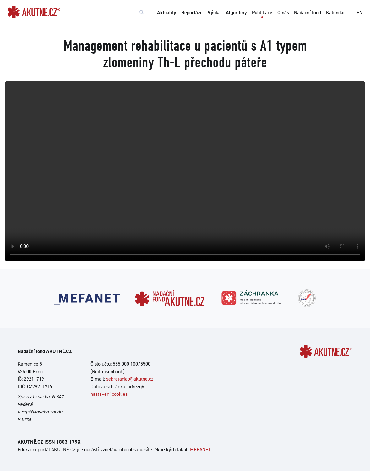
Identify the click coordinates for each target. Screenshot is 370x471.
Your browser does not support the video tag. (185, 171)
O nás (283, 12)
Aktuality (166, 12)
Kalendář (335, 12)
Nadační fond (307, 12)
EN (359, 12)
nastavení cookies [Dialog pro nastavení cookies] (109, 394)
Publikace (262, 12)
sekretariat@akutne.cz (129, 379)
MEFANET (200, 449)
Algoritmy (236, 12)
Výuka (214, 12)
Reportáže (192, 12)
